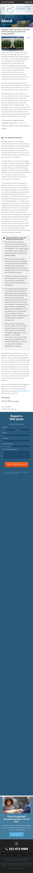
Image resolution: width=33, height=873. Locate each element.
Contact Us (16, 835)
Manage (22, 868)
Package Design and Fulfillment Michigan (20, 865)
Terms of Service (11, 473)
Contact (27, 854)
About (12, 854)
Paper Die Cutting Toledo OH (9, 863)
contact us (23, 123)
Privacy (19, 854)
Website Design (13, 868)
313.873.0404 (7, 2)
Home (5, 854)
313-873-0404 (18, 849)
